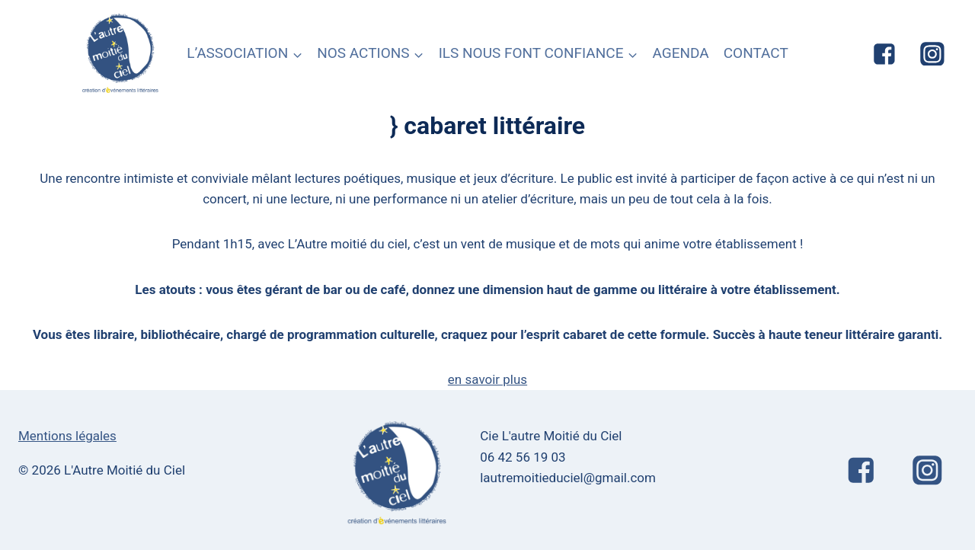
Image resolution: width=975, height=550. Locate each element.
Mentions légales (67, 435)
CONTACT (756, 53)
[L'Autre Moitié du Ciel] (121, 53)
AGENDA (680, 53)
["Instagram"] (932, 54)
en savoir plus (487, 379)
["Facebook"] (884, 54)
